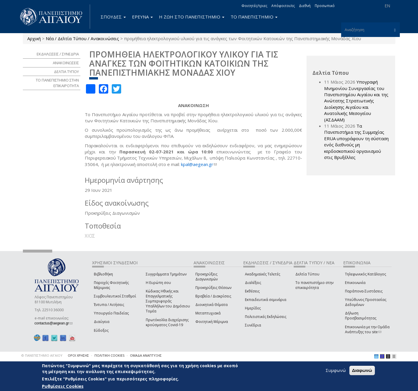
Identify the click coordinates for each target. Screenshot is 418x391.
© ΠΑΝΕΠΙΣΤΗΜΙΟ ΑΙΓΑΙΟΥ (41, 355)
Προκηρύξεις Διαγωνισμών (206, 277)
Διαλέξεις (253, 282)
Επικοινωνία (355, 282)
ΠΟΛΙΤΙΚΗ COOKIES (109, 355)
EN (387, 6)
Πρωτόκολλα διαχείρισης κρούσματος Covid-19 (167, 322)
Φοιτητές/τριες (254, 5)
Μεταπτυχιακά (208, 313)
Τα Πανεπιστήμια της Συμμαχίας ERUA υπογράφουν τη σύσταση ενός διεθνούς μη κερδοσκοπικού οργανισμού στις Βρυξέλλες (356, 141)
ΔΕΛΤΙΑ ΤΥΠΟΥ (66, 71)
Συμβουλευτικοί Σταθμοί (115, 296)
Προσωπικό (325, 5)
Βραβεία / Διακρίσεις (213, 296)
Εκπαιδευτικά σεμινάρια (265, 299)
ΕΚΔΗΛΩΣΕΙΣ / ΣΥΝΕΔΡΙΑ (58, 54)
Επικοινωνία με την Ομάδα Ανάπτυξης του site (367, 329)
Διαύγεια (101, 321)
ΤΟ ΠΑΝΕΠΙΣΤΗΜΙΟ (254, 17)
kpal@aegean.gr (199, 164)
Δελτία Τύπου (307, 274)
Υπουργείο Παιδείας (111, 313)
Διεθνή (305, 5)
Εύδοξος (101, 330)
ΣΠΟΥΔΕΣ (113, 17)
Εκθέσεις (252, 291)
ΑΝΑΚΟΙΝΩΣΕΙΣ (66, 62)
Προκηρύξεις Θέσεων (213, 287)
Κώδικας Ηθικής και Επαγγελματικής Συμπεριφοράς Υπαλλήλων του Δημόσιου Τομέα (168, 301)
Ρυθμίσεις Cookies (63, 386)
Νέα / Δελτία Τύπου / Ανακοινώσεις (82, 38)
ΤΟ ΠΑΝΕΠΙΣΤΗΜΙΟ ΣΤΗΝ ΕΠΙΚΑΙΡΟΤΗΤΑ (57, 82)
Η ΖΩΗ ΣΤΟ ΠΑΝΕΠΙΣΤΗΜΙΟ (191, 17)
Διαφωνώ (362, 370)
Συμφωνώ (336, 370)
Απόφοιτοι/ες (283, 5)
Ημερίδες (253, 308)
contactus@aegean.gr (54, 323)
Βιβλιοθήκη (103, 274)
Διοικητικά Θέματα (211, 304)
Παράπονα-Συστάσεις (364, 291)
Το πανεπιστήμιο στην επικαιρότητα (314, 285)
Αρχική (34, 38)
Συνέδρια (253, 325)
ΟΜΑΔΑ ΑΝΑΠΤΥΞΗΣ (146, 355)
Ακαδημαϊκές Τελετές (262, 274)
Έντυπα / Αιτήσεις (109, 304)
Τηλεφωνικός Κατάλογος (365, 274)
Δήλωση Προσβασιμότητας (360, 316)
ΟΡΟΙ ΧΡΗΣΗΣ (78, 355)
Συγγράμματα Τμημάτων (166, 274)
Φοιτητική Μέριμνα (211, 321)
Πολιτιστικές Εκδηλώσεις (265, 316)
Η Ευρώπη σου (158, 282)
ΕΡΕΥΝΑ (142, 17)
